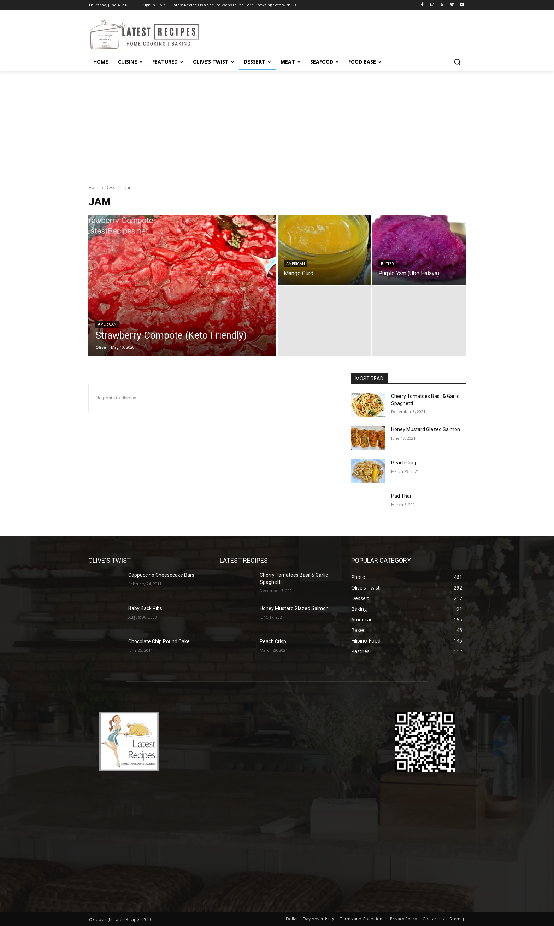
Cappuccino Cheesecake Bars (161, 575)
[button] (457, 61)
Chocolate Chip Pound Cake (159, 641)
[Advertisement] (277, 123)
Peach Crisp (404, 462)
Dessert (113, 187)
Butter (387, 264)
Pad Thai (401, 496)
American (107, 324)
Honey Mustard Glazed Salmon (425, 429)
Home (94, 187)
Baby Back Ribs (145, 608)
